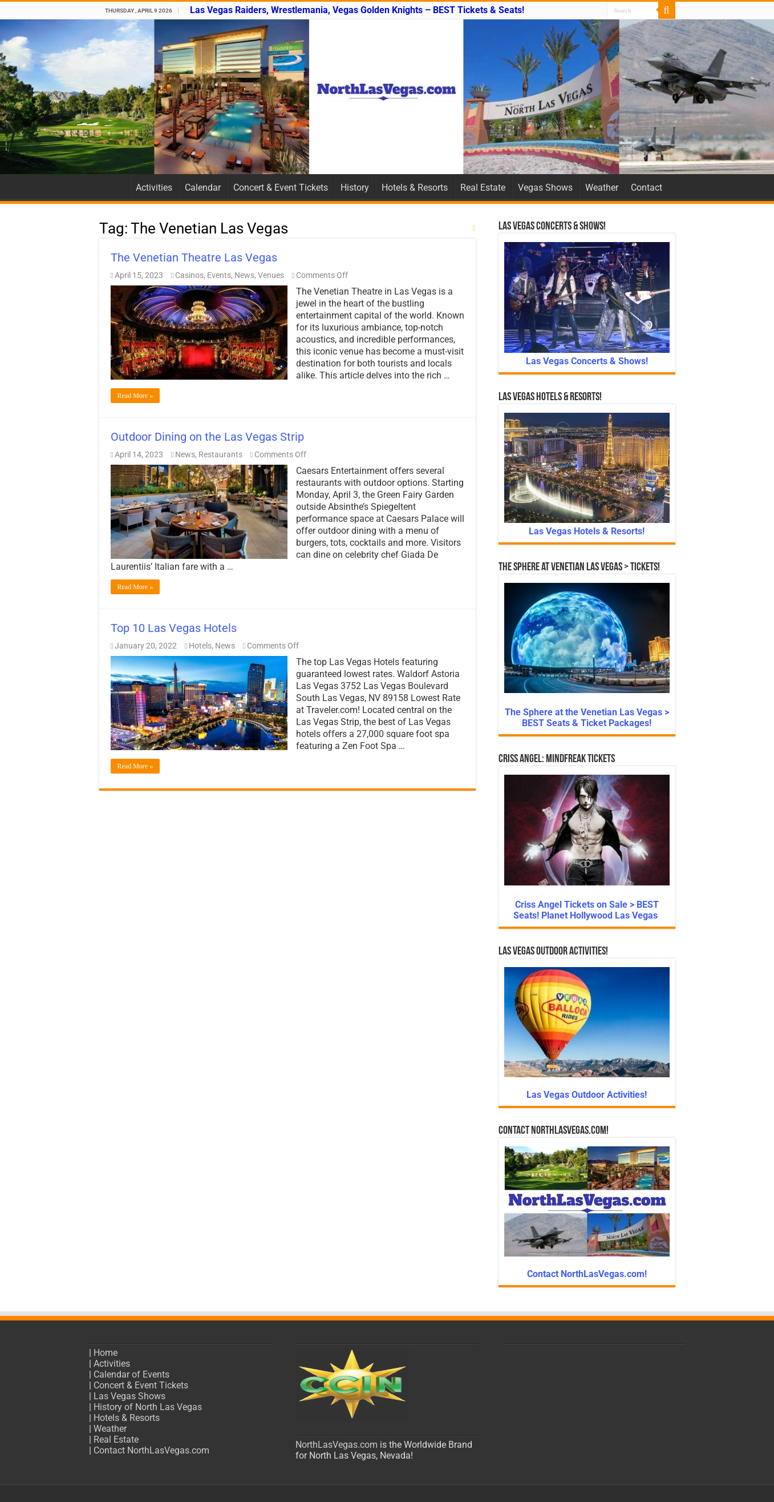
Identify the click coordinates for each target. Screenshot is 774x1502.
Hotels (200, 645)
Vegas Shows (545, 187)
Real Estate (482, 187)
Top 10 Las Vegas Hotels (174, 628)
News (244, 275)
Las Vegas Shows (129, 1396)
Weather (601, 187)
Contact (646, 187)
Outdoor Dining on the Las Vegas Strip (207, 437)
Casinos (189, 275)
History (355, 187)
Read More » (135, 396)
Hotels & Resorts (415, 187)
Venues (271, 275)
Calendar (203, 187)
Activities (154, 187)
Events (219, 275)
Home (114, 186)
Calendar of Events (131, 1374)
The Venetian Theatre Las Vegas (194, 257)
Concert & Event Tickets (280, 187)
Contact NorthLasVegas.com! (587, 1274)
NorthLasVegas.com (336, 1444)
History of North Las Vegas (148, 1407)
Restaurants (220, 454)
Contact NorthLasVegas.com (151, 1450)
